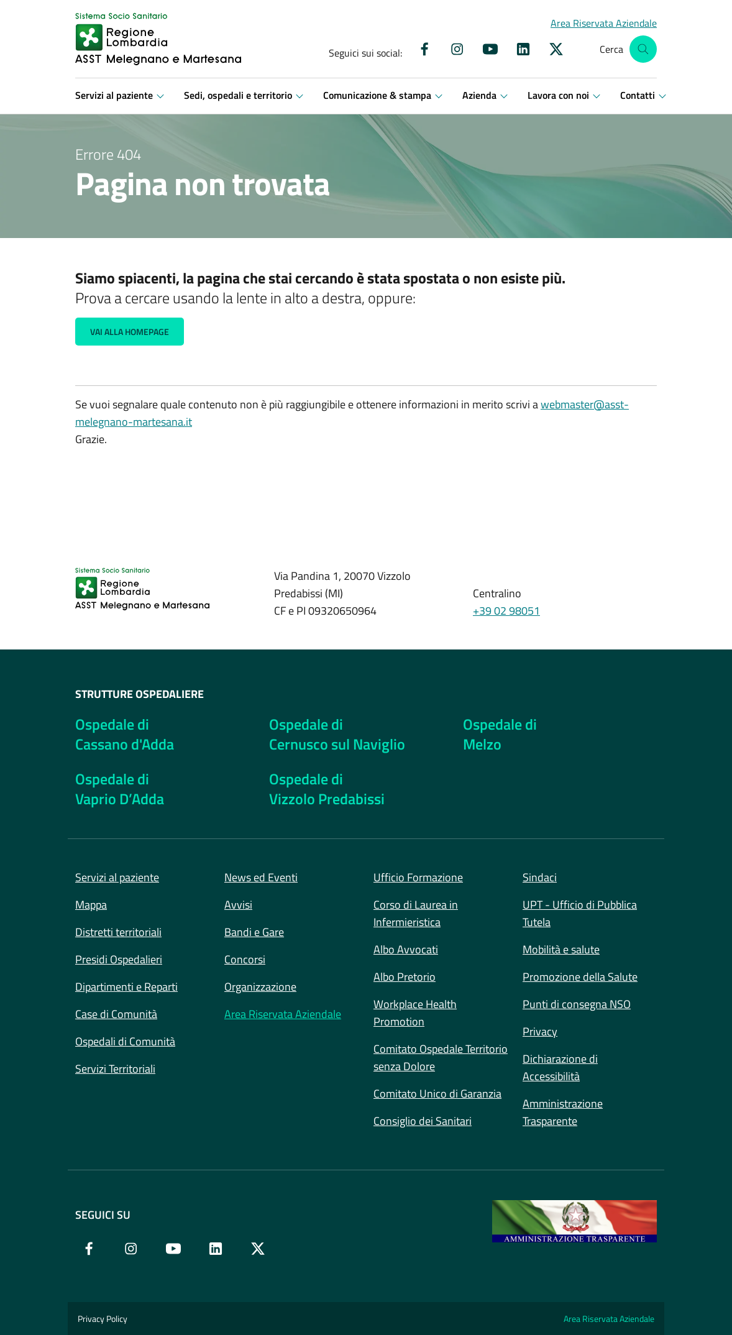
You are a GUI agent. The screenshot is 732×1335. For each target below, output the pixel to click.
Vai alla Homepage (129, 331)
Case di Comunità (116, 1014)
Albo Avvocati (405, 949)
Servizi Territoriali (115, 1068)
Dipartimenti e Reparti (126, 986)
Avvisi (238, 904)
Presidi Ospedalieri (118, 959)
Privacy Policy (102, 1318)
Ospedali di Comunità (125, 1041)
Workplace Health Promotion (415, 1013)
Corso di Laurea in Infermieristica (415, 913)
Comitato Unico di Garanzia (437, 1093)
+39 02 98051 (506, 610)
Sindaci (540, 877)
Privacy (540, 1031)
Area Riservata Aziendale (282, 1014)
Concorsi (244, 959)
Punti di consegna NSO (577, 1004)
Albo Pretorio (404, 976)
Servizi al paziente (117, 877)
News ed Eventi (261, 877)
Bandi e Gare (254, 932)
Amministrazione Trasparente (563, 1112)
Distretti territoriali (118, 932)
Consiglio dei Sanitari (422, 1120)
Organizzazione (260, 986)
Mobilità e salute (561, 949)
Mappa (91, 904)
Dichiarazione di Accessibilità (560, 1067)
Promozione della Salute (580, 976)
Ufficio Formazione (418, 877)
